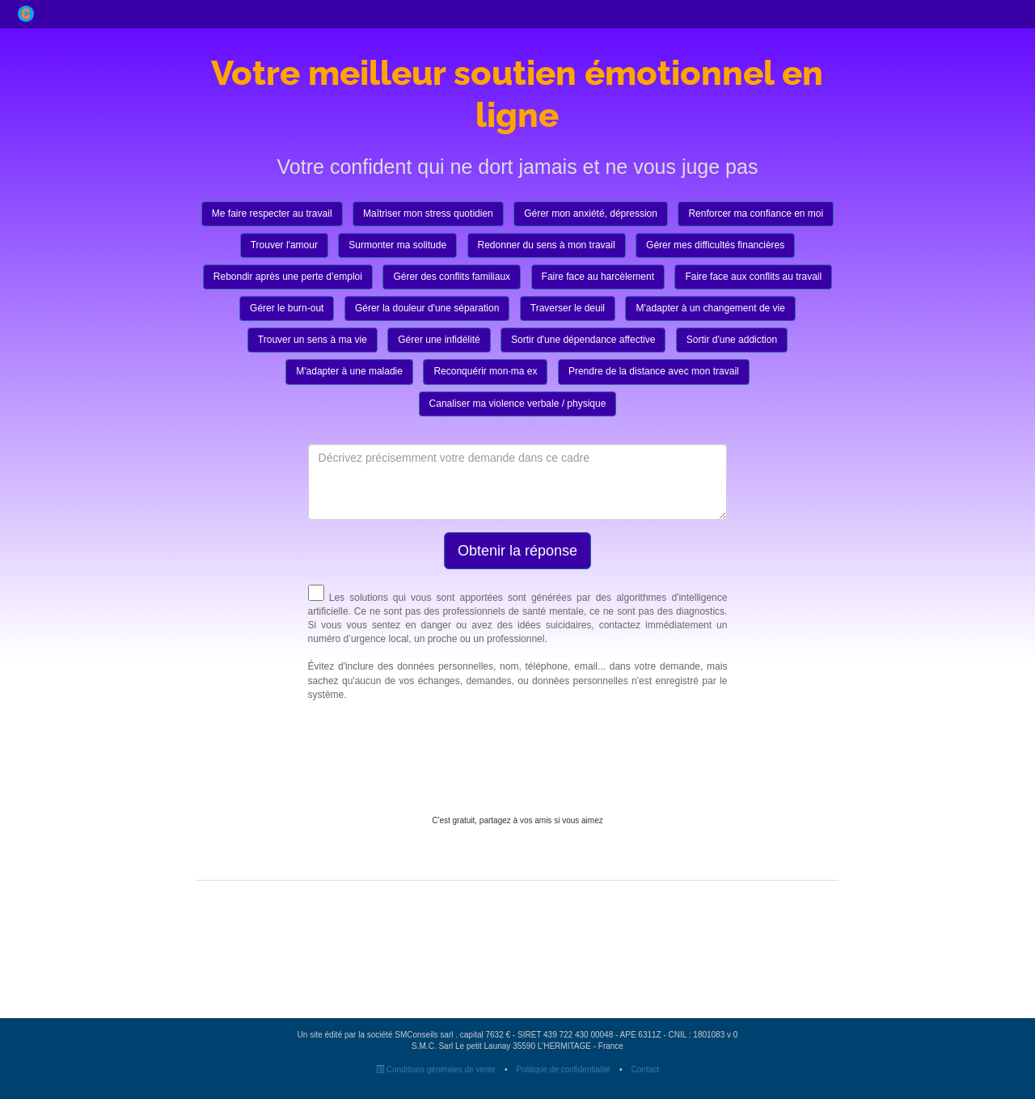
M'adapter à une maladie (349, 371)
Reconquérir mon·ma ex (485, 371)
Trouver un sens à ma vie (312, 339)
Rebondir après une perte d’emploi (287, 276)
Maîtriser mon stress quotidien (428, 213)
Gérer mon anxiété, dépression (590, 213)
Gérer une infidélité (438, 339)
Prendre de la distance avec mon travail (653, 371)
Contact (645, 1069)
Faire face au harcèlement (598, 276)
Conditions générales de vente (436, 1069)
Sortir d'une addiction (731, 339)
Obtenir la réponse (517, 551)
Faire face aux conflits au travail (753, 276)
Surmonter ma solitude (397, 245)
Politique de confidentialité (563, 1069)
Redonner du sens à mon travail (546, 245)
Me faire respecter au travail (272, 213)
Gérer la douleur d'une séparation (427, 308)
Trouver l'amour (284, 245)
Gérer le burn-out (286, 308)
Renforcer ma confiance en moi (755, 213)
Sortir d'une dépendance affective (583, 339)
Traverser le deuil (567, 308)
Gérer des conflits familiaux (451, 276)
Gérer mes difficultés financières (715, 245)
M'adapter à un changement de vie (710, 308)
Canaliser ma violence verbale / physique (517, 403)
